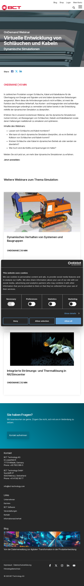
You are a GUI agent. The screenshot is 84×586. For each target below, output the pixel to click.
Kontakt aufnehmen (18, 435)
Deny (15, 321)
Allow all (68, 321)
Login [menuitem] (68, 2)
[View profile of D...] (42, 212)
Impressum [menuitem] (8, 565)
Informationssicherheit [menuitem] (12, 519)
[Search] (73, 7)
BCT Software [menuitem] (9, 507)
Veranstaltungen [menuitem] (10, 511)
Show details (70, 313)
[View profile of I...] (42, 349)
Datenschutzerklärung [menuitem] (22, 565)
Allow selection (42, 321)
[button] (80, 6)
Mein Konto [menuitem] (77, 2)
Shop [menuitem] (62, 2)
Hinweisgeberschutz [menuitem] (12, 569)
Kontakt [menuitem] (7, 515)
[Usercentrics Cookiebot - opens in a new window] (70, 263)
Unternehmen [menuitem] (9, 499)
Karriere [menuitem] (7, 503)
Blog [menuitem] (55, 2)
